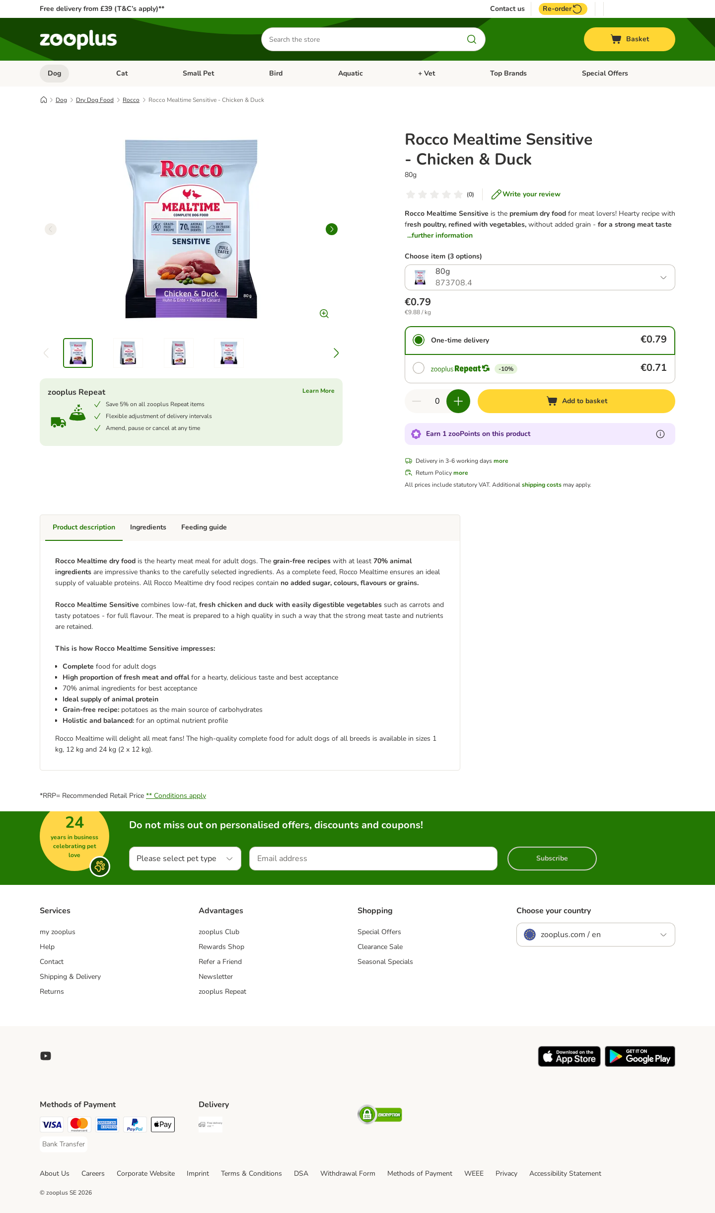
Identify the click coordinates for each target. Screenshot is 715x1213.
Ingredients (148, 527)
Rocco (131, 100)
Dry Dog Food (95, 100)
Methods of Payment (419, 1173)
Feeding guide (204, 527)
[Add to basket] (576, 401)
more (501, 461)
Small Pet (198, 73)
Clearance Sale (380, 947)
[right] (332, 229)
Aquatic (350, 73)
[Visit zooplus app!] (569, 1064)
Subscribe (552, 858)
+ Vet (426, 73)
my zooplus (57, 932)
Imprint (198, 1173)
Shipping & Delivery (70, 976)
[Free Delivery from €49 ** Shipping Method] (210, 1126)
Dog (54, 73)
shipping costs (542, 485)
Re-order (563, 9)
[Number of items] (437, 401)
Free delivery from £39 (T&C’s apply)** (102, 8)
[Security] (380, 1116)
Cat (122, 73)
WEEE (474, 1173)
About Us (55, 1173)
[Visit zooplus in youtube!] (46, 1056)
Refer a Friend (220, 961)
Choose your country (553, 910)
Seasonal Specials (385, 961)
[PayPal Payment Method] (135, 1126)
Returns (52, 991)
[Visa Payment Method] (52, 1126)
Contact (52, 961)
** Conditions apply (176, 795)
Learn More (318, 391)
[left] (51, 229)
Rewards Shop (221, 947)
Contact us (507, 8)
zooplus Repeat (222, 991)
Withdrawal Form (347, 1173)
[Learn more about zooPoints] (660, 434)
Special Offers (605, 73)
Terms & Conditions (251, 1173)
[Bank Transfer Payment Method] (63, 1144)
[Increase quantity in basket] (458, 401)
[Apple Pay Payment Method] (163, 1126)
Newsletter (216, 976)
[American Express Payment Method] (107, 1126)
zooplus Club (219, 932)
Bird (276, 73)
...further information (440, 235)
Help (47, 947)
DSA (301, 1173)
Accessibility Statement (565, 1173)
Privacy (506, 1173)
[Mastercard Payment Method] (79, 1126)
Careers (93, 1173)
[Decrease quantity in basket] (417, 401)
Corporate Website (146, 1173)
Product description (84, 527)
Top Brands (508, 73)
